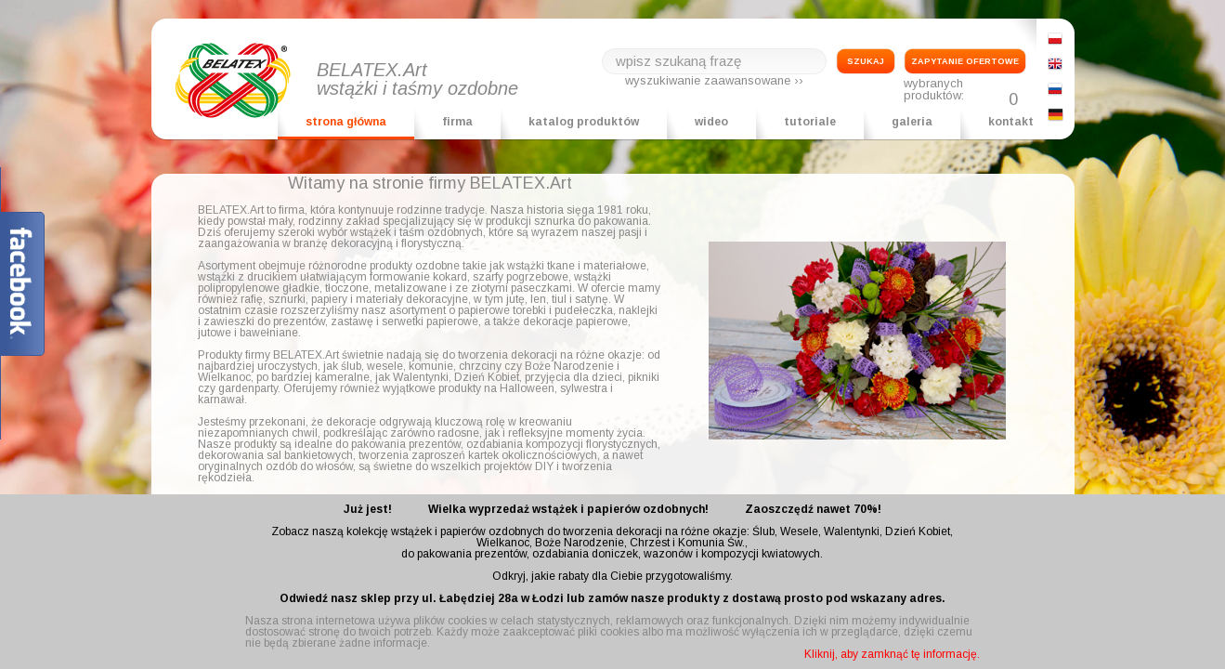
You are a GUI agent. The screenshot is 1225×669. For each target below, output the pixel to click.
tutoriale (810, 121)
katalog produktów (583, 121)
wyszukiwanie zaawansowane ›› (714, 80)
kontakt (1011, 121)
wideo (711, 121)
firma (457, 121)
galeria (912, 121)
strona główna (346, 121)
